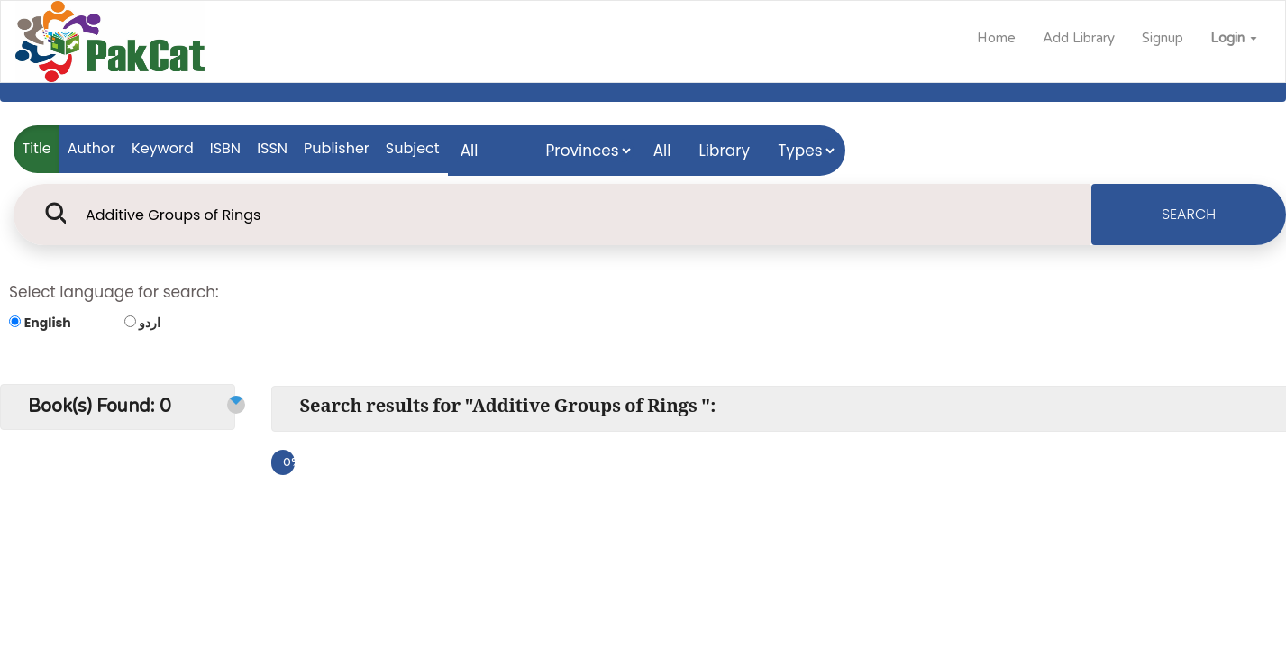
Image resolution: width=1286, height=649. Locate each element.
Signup (1162, 38)
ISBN (225, 148)
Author (91, 148)
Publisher (336, 148)
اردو (149, 323)
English (47, 323)
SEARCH (1189, 214)
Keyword (163, 148)
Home (996, 38)
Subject (413, 148)
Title (37, 148)
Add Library (1079, 38)
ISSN (272, 148)
